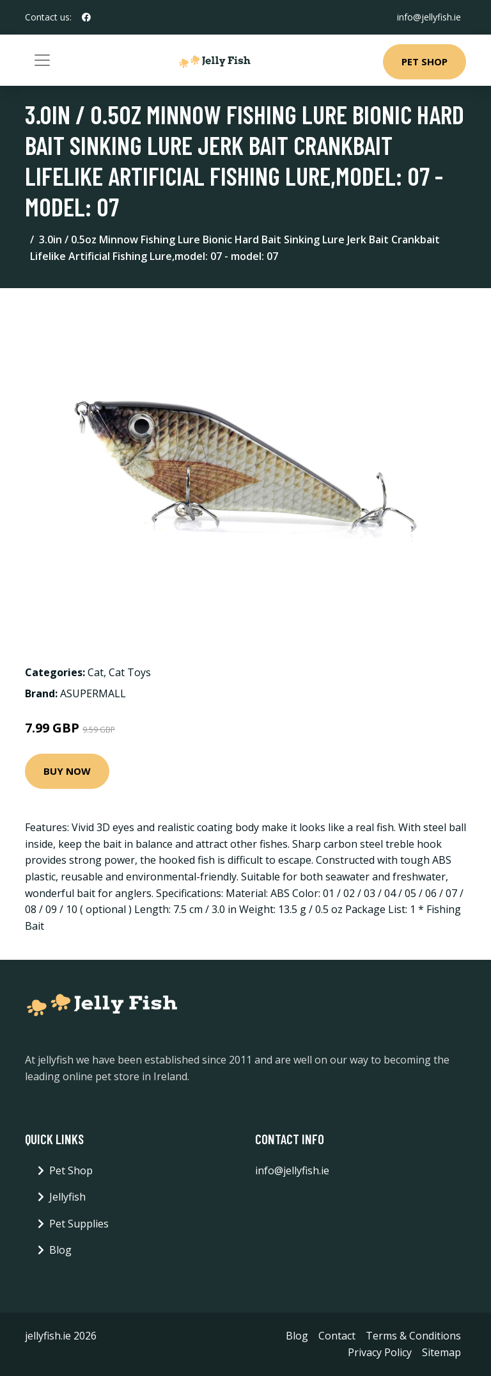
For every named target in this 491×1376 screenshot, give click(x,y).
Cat (96, 672)
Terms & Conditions (413, 1336)
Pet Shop (424, 61)
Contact (336, 1336)
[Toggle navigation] (42, 60)
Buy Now (67, 771)
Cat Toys (130, 672)
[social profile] (86, 17)
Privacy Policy (380, 1352)
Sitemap (441, 1352)
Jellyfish (67, 1197)
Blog (60, 1250)
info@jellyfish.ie (429, 17)
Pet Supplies (79, 1224)
